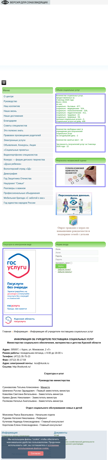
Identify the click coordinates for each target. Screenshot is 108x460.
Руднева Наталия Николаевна (18, 418)
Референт (41, 418)
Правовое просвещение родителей (22, 135)
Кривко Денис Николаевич (16, 397)
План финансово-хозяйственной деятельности (74, 442)
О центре (9, 96)
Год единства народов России (19, 203)
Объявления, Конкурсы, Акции (20, 145)
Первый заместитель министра (53, 391)
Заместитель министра (51, 394)
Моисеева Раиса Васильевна (18, 415)
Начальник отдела (45, 415)
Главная (7, 331)
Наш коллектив (12, 106)
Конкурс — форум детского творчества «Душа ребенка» (24, 161)
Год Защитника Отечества (17, 178)
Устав (56, 435)
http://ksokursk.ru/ (21, 366)
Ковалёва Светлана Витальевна (20, 394)
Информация (21, 331)
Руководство (10, 101)
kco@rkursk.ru (41, 363)
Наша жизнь (10, 111)
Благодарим (10, 121)
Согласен (35, 453)
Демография (10, 173)
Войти (60, 266)
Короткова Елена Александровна (20, 425)
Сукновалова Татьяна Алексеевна (21, 387)
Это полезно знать (13, 130)
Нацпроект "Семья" (14, 183)
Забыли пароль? (65, 272)
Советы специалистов (15, 125)
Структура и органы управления (15, 436)
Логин (57, 249)
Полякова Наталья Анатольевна (20, 401)
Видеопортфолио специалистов (20, 155)
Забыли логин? (64, 269)
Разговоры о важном (15, 188)
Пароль (58, 256)
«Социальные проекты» (16, 150)
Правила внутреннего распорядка (68, 444)
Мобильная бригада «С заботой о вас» (24, 198)
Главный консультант (52, 421)
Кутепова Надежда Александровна (21, 421)
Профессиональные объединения (22, 193)
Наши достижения (13, 116)
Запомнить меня (62, 263)
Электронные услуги (14, 140)
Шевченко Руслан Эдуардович (19, 391)
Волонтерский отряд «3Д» (17, 169)
